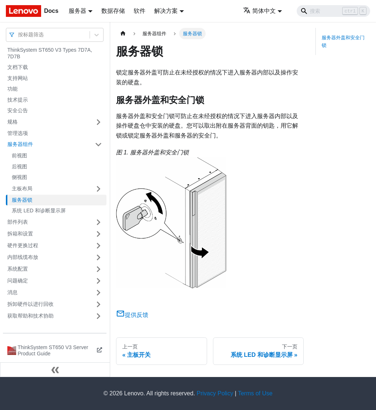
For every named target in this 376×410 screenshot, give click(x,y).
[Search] (333, 11)
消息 (12, 292)
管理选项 (17, 133)
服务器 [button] (77, 11)
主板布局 (22, 188)
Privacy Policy (215, 393)
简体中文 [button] (259, 11)
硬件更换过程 (22, 245)
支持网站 (17, 78)
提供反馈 (132, 315)
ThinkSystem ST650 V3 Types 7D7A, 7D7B (49, 53)
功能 (12, 89)
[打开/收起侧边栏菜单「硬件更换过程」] (98, 246)
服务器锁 (22, 200)
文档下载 (17, 67)
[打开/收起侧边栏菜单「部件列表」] (98, 222)
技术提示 (17, 100)
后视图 (19, 166)
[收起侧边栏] (55, 369)
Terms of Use (255, 393)
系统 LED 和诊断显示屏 (39, 210)
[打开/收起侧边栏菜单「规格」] (98, 122)
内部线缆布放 (22, 257)
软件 (139, 11)
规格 (12, 122)
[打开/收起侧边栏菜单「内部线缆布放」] (98, 257)
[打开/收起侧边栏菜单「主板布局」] (98, 189)
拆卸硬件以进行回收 (30, 304)
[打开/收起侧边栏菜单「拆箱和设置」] (98, 234)
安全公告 (17, 110)
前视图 (19, 155)
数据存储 (113, 11)
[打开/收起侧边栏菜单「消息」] (98, 293)
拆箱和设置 (20, 234)
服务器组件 (20, 144)
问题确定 (17, 280)
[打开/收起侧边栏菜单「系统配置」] (98, 269)
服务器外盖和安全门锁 (343, 41)
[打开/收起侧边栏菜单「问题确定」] (98, 281)
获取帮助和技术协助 (30, 316)
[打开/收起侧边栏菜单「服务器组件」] (98, 144)
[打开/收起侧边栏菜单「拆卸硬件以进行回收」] (98, 304)
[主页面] (123, 33)
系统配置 (17, 269)
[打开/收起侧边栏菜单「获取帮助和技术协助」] (98, 316)
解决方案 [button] (166, 11)
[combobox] (18, 34)
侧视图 (19, 177)
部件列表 (17, 222)
